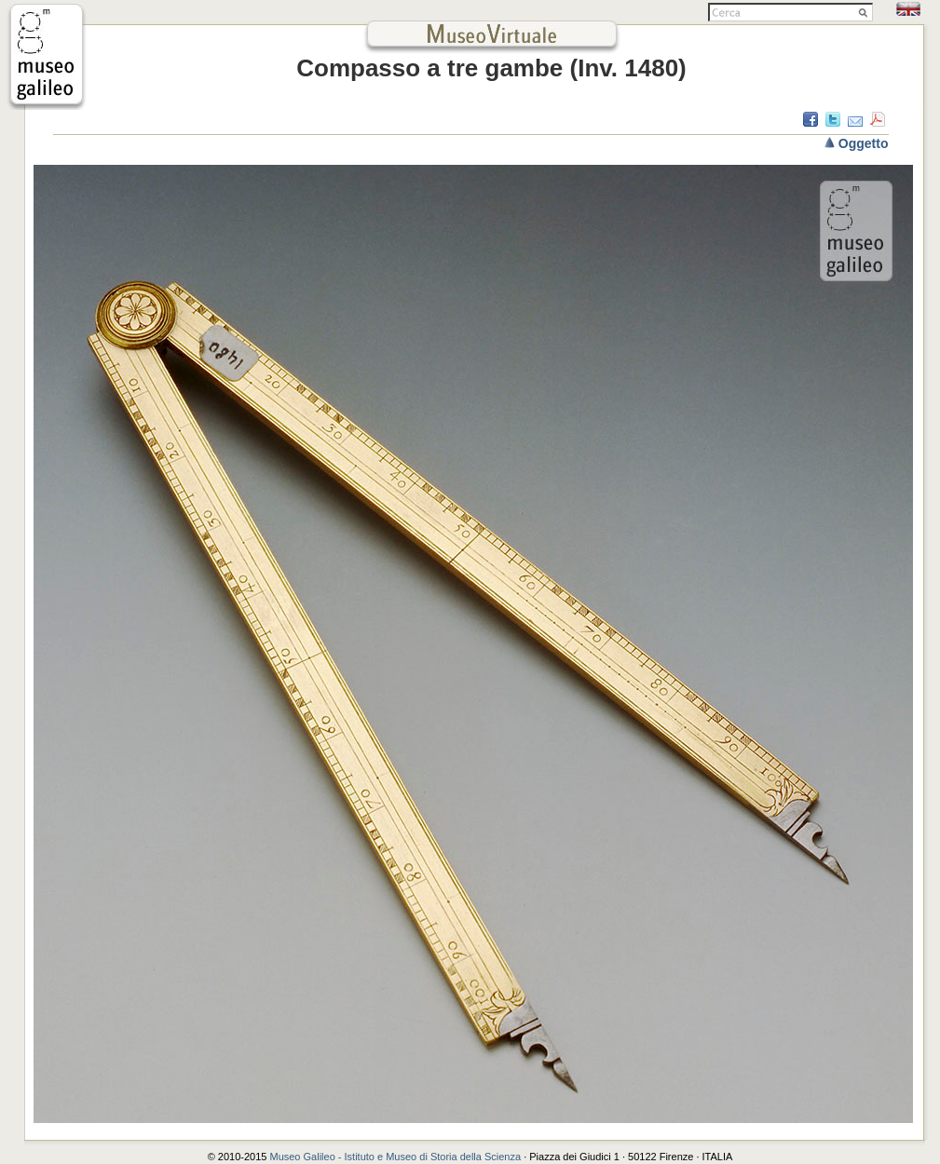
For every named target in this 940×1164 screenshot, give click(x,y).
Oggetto (863, 143)
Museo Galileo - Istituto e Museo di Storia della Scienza (395, 1156)
